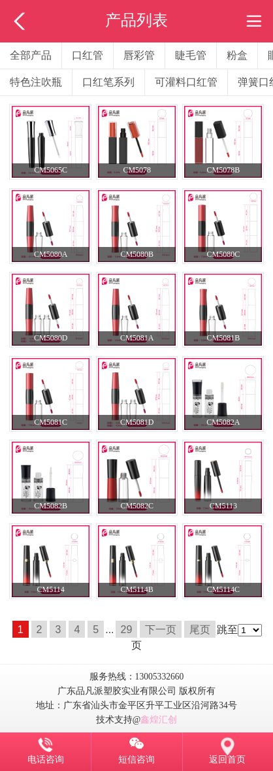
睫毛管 (190, 55)
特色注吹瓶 (36, 82)
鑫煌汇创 (158, 720)
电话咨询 (45, 759)
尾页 (199, 629)
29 (127, 629)
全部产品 (31, 55)
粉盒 (237, 55)
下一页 (160, 629)
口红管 (87, 55)
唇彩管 (139, 55)
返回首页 (227, 759)
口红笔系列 (108, 82)
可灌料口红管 (186, 82)
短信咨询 (136, 759)
